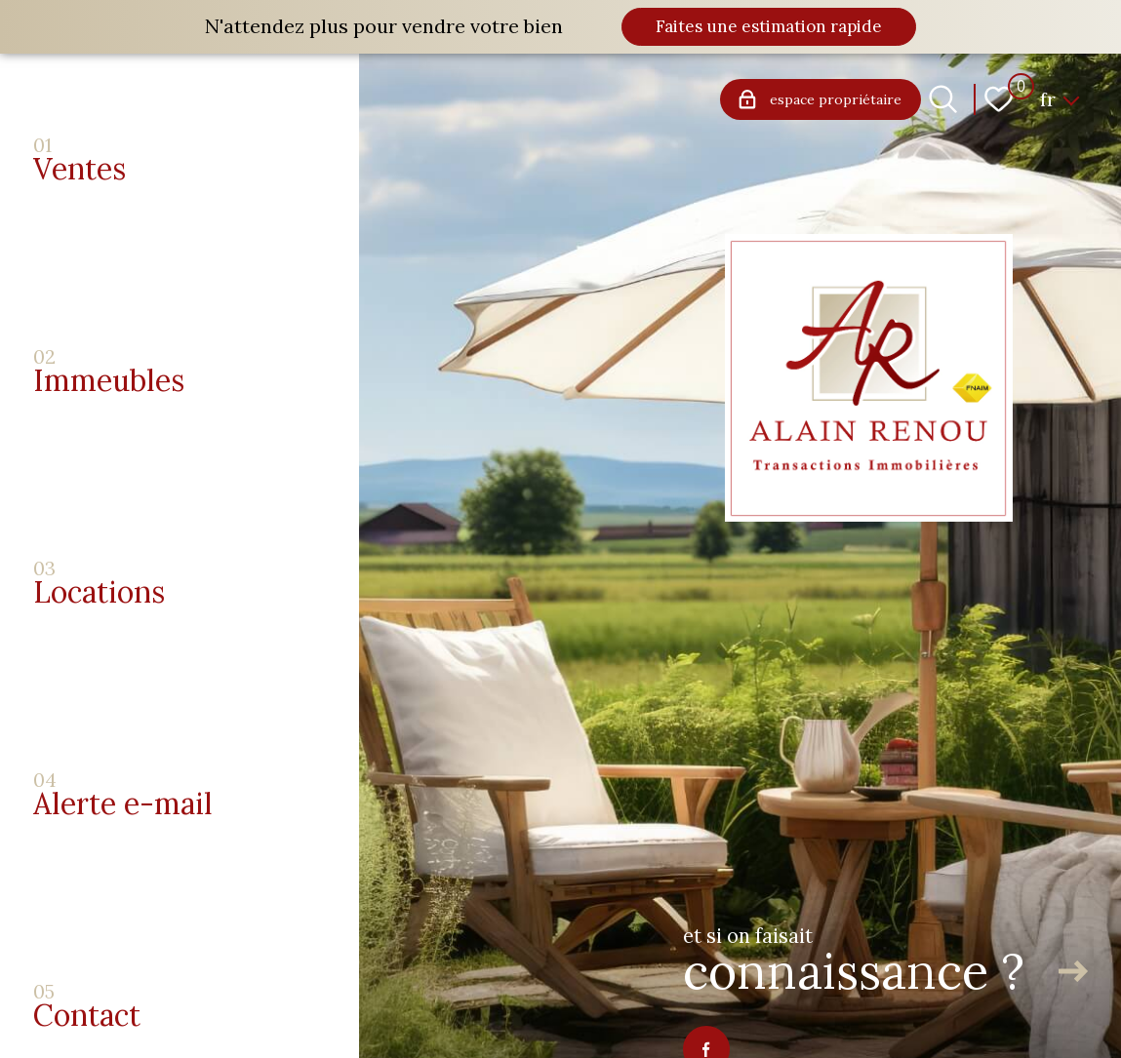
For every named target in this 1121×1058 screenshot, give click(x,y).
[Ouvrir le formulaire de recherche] (943, 99)
